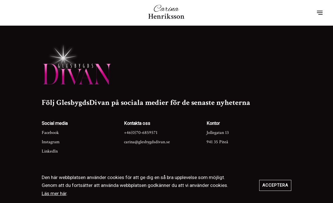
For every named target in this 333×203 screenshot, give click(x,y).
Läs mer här (54, 193)
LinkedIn (50, 151)
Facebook (50, 133)
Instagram (51, 142)
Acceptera (275, 185)
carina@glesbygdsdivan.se (147, 142)
